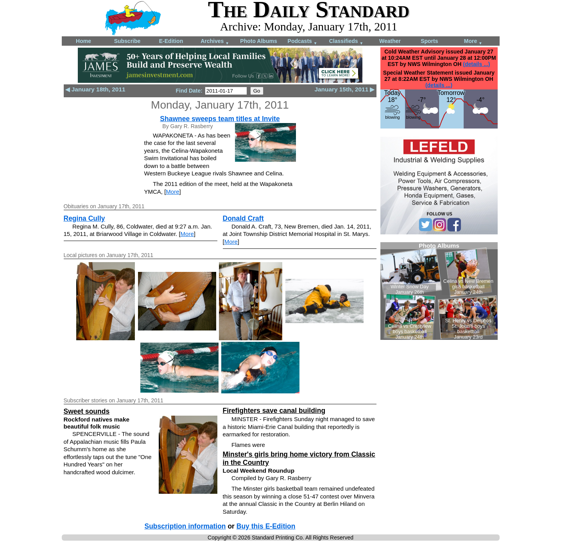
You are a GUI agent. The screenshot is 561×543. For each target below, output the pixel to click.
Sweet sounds (87, 411)
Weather (390, 41)
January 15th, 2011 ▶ (344, 89)
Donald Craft (243, 218)
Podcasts (302, 41)
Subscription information (185, 526)
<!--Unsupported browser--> (439, 291)
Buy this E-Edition (266, 526)
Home (83, 41)
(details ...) (476, 64)
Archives (215, 41)
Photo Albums (258, 41)
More (473, 41)
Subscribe (127, 41)
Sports (429, 41)
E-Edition (171, 41)
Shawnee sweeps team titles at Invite (220, 119)
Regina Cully (84, 218)
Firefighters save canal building (274, 410)
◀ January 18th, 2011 (95, 89)
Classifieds (346, 41)
